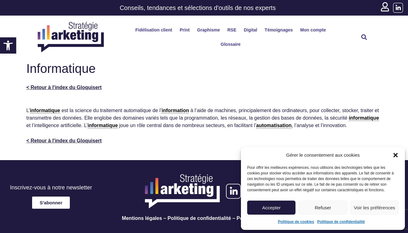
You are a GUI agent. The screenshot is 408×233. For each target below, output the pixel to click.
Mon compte (313, 29)
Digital (250, 29)
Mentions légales (142, 218)
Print (185, 29)
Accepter (271, 207)
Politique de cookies (296, 222)
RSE (232, 29)
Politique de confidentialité (341, 222)
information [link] (175, 110)
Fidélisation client (153, 29)
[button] (8, 45)
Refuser (323, 207)
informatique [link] (45, 110)
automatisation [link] (274, 125)
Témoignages (279, 29)
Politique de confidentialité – (201, 218)
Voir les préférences (374, 207)
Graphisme (208, 29)
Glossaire (231, 44)
